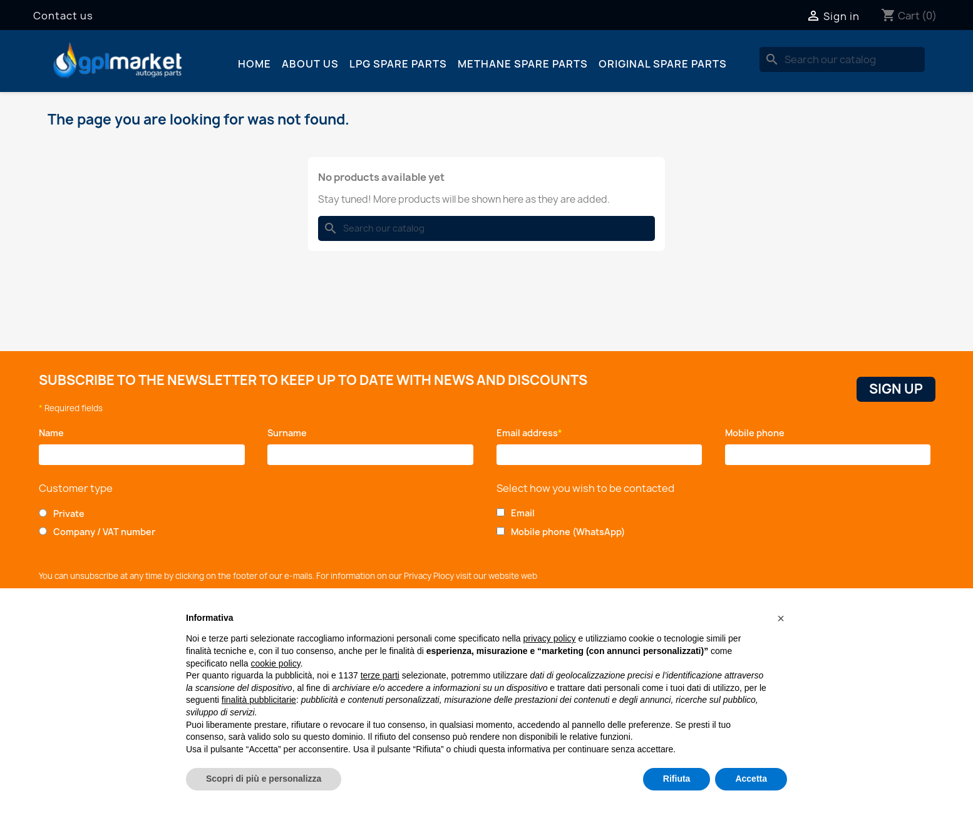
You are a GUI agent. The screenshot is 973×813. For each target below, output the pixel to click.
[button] (781, 618)
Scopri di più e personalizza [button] (263, 779)
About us (310, 64)
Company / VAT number (104, 532)
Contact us (63, 16)
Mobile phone (757, 433)
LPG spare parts (398, 64)
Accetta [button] (751, 779)
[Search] (842, 59)
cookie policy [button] (276, 663)
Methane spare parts (523, 64)
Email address (529, 433)
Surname (290, 433)
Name (53, 433)
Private (69, 513)
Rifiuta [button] (677, 779)
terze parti (380, 675)
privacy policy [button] (549, 638)
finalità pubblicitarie (259, 700)
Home (254, 64)
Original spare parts (663, 64)
